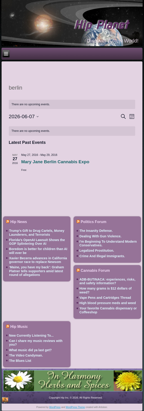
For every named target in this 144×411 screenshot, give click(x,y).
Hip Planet (101, 25)
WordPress (55, 407)
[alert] (72, 131)
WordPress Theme (75, 407)
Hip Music (19, 327)
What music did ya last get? (30, 350)
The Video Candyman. (26, 355)
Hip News (18, 222)
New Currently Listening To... (31, 335)
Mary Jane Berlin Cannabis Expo (55, 161)
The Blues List (20, 361)
